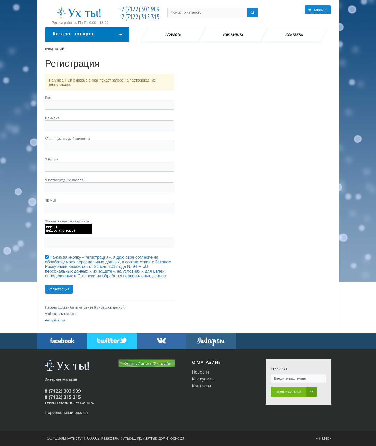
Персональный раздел (66, 412)
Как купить (233, 34)
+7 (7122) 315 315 (139, 17)
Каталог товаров (88, 33)
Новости (173, 34)
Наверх (323, 438)
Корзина (317, 10)
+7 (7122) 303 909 (139, 9)
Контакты (294, 34)
